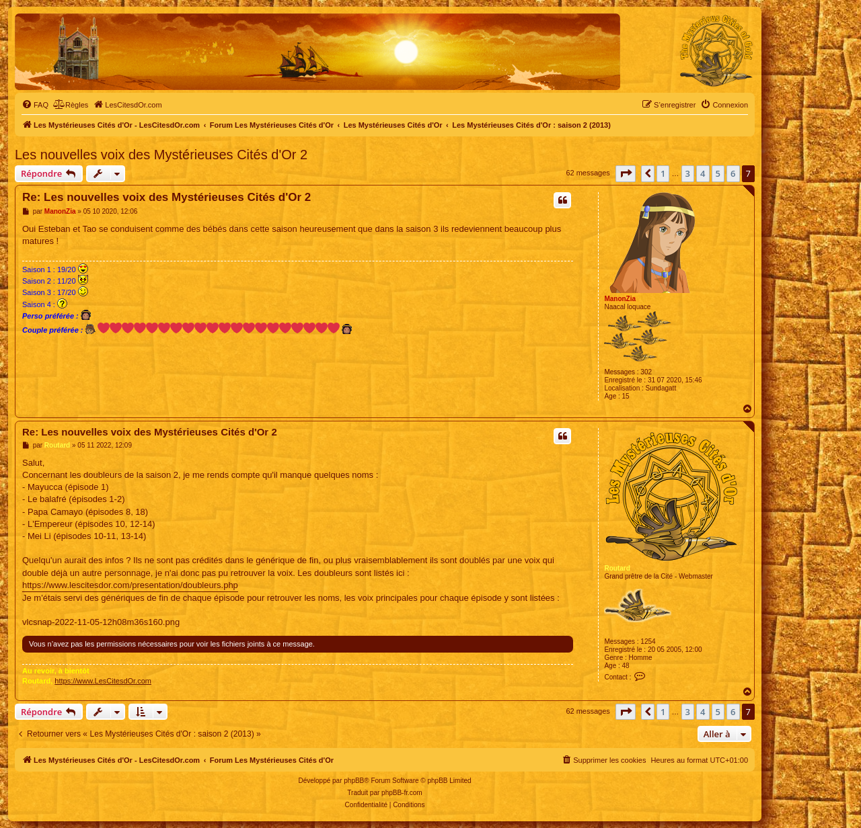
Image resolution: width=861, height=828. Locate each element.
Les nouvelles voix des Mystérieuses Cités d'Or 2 (161, 154)
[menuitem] (35, 105)
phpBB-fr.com (401, 792)
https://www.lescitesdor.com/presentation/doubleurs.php (130, 585)
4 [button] (702, 173)
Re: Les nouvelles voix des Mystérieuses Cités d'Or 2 (166, 197)
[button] (625, 173)
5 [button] (718, 173)
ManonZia (620, 298)
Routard (617, 568)
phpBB (354, 780)
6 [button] (733, 173)
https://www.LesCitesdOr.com (102, 681)
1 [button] (663, 173)
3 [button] (687, 173)
